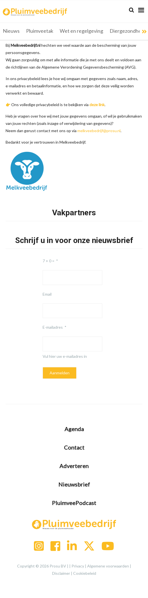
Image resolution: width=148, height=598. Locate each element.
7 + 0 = (48, 260)
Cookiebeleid (84, 573)
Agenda (74, 429)
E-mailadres (53, 327)
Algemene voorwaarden (108, 566)
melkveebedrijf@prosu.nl (99, 130)
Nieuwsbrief (74, 484)
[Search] (131, 10)
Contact (74, 447)
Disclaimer (61, 573)
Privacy (77, 566)
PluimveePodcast (74, 502)
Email (47, 294)
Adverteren (74, 465)
